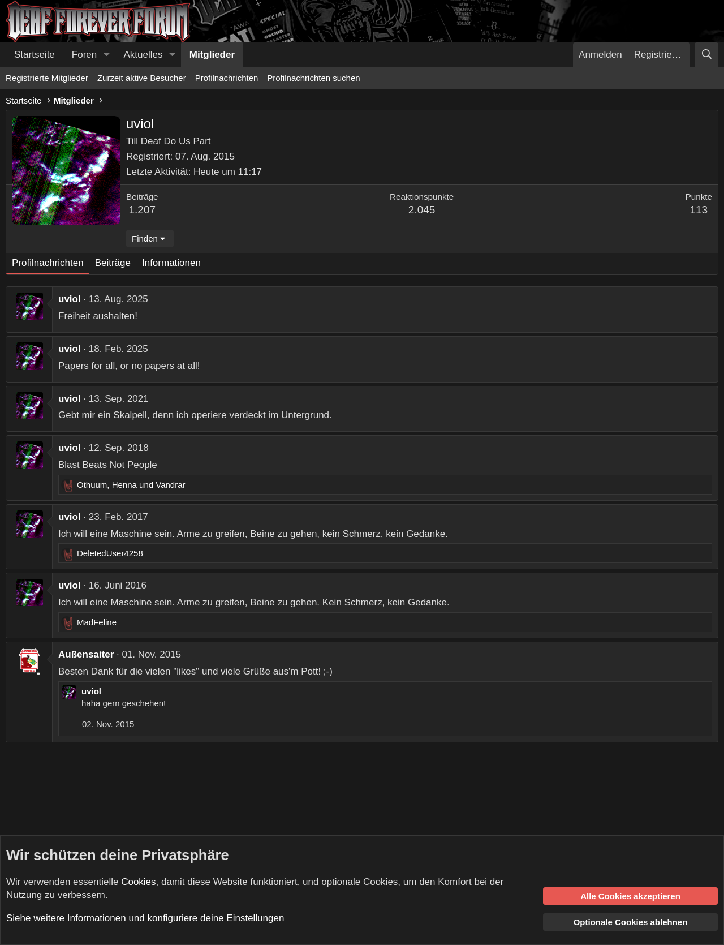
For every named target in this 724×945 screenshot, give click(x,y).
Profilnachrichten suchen (313, 78)
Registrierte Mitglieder (47, 78)
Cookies (138, 882)
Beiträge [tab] (113, 262)
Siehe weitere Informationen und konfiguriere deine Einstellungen (145, 918)
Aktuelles (143, 54)
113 (698, 210)
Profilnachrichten (226, 78)
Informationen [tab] (171, 262)
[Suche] (706, 54)
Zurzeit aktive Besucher (141, 78)
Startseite (34, 54)
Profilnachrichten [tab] (48, 262)
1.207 (142, 210)
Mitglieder (212, 54)
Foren (84, 54)
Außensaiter (86, 654)
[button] (106, 54)
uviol (69, 299)
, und (131, 484)
